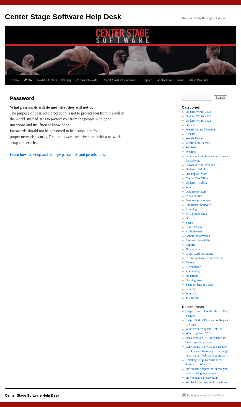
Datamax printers (196, 191)
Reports (190, 244)
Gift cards (192, 125)
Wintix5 (191, 187)
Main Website (199, 80)
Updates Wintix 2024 (198, 120)
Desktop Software (196, 174)
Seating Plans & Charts (199, 284)
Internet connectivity (198, 240)
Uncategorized (194, 280)
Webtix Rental (194, 138)
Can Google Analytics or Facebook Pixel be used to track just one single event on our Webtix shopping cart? (207, 351)
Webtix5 (191, 151)
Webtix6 (191, 147)
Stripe (189, 222)
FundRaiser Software (198, 205)
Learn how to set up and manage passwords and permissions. (58, 154)
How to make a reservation (202, 377)
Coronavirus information (200, 165)
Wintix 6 (191, 293)
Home (14, 80)
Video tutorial (194, 196)
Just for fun (192, 298)
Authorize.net (194, 231)
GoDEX (191, 218)
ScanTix (191, 134)
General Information (198, 236)
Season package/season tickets (204, 258)
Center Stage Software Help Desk (63, 17)
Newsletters (193, 249)
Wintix (28, 80)
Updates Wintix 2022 (198, 116)
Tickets (190, 262)
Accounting (193, 271)
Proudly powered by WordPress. (206, 395)
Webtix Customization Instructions (206, 382)
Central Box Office (197, 178)
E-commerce (193, 267)
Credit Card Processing (119, 80)
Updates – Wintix (196, 169)
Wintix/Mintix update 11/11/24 (204, 329)
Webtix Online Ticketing (54, 80)
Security (191, 289)
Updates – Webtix (196, 182)
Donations (192, 275)
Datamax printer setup (199, 200)
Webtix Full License (198, 143)
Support (146, 80)
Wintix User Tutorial (170, 80)
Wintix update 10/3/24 (199, 333)
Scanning (191, 209)
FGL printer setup (196, 213)
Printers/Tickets (87, 80)
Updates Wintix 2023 (198, 112)
